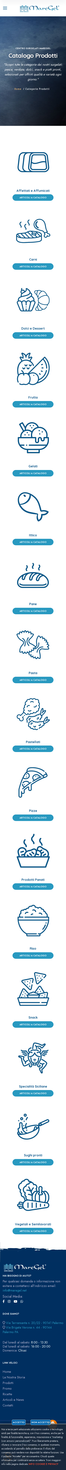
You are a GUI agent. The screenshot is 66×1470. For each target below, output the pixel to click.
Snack (33, 1017)
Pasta (33, 673)
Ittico (33, 535)
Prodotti (8, 1383)
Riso (33, 948)
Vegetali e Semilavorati (33, 1224)
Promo (7, 1389)
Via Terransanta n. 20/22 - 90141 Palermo (34, 1323)
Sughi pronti (33, 1155)
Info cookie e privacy (43, 1464)
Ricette (7, 1394)
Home (17, 88)
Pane (33, 604)
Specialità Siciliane (33, 1086)
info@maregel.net (15, 1290)
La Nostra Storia (14, 1377)
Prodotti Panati (33, 880)
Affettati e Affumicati (33, 191)
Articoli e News (13, 1400)
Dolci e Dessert (33, 328)
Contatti (8, 1405)
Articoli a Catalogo (33, 197)
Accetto (19, 1422)
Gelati (33, 466)
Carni (33, 259)
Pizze (33, 811)
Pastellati (33, 742)
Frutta (33, 397)
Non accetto (41, 1422)
